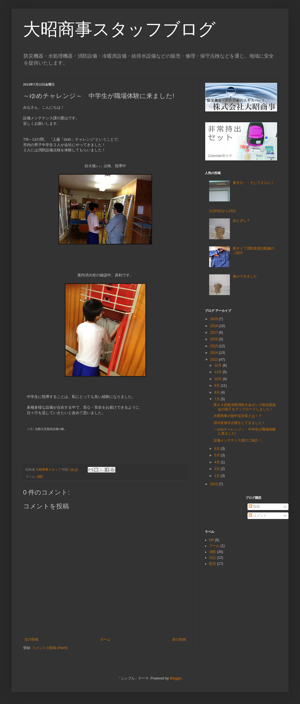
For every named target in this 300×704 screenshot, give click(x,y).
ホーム (105, 639)
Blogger (176, 678)
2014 (214, 353)
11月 (218, 372)
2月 (217, 469)
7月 (217, 399)
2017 (214, 333)
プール (214, 546)
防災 (212, 564)
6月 (217, 449)
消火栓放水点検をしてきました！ (239, 423)
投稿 (254, 507)
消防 (40, 476)
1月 (217, 476)
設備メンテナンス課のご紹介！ (237, 440)
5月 (217, 455)
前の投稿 (179, 639)
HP (211, 540)
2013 (214, 360)
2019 (214, 319)
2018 (214, 326)
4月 (217, 462)
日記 (212, 558)
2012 (214, 484)
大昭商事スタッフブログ (119, 29)
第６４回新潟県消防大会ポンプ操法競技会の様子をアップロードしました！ (244, 407)
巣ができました (245, 276)
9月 (217, 386)
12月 (218, 365)
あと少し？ (241, 220)
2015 (214, 346)
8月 (217, 392)
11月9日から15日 (222, 211)
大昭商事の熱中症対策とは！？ (237, 416)
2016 (214, 339)
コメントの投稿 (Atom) (50, 648)
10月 (218, 379)
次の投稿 (31, 639)
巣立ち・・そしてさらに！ (253, 183)
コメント (258, 516)
